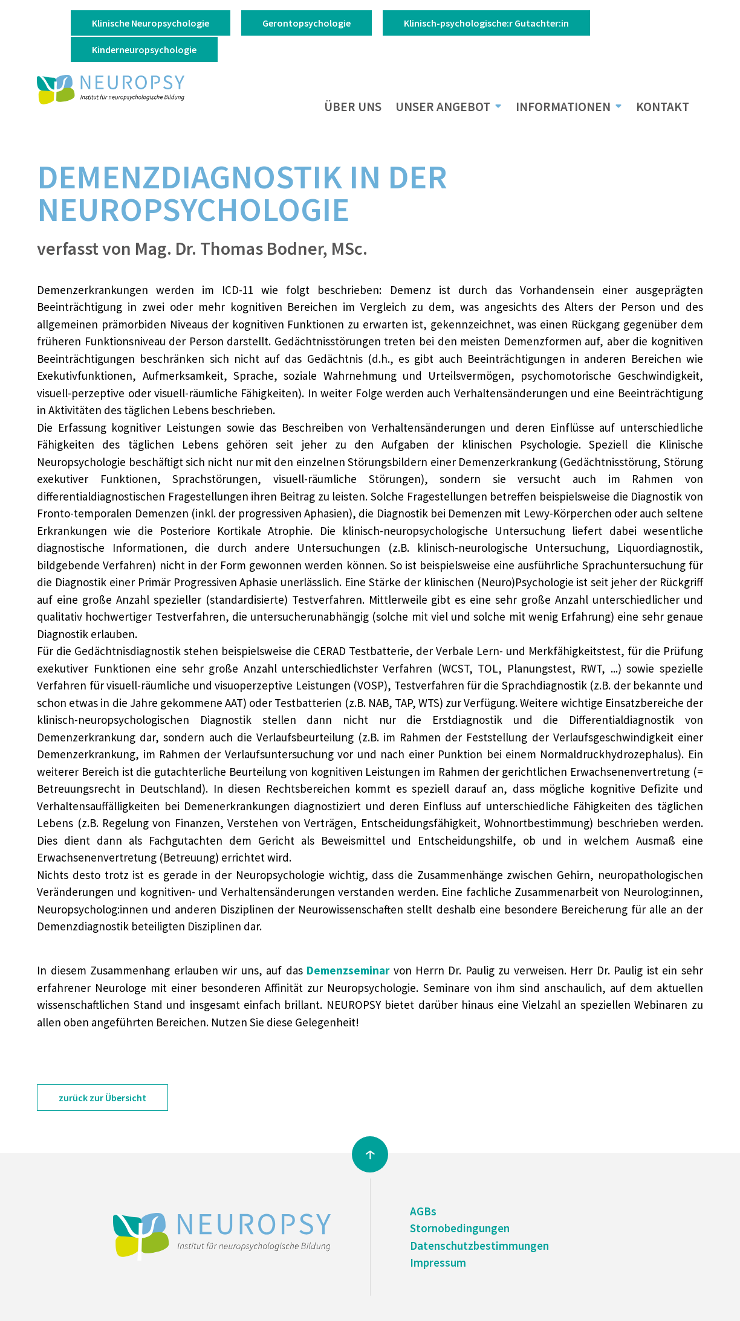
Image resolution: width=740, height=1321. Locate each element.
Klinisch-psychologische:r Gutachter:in (486, 23)
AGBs (423, 1211)
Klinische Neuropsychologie (150, 23)
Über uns (352, 106)
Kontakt (662, 106)
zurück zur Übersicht (102, 1098)
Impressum (438, 1262)
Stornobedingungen (460, 1228)
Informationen (563, 106)
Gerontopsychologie (306, 23)
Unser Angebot (442, 106)
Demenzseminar (350, 970)
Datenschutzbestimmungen (479, 1245)
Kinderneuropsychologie (144, 49)
